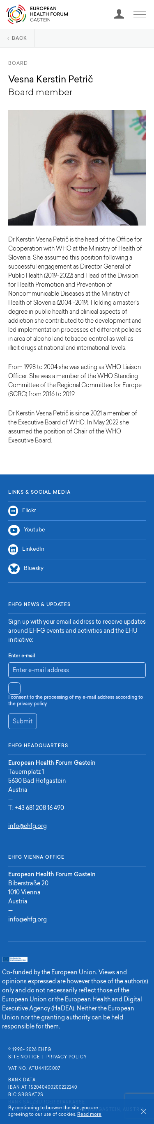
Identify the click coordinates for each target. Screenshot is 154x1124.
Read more (89, 1115)
